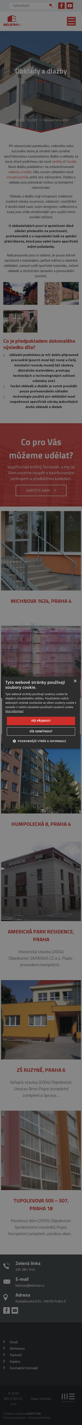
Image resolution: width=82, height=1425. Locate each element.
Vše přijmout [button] (41, 721)
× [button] (75, 681)
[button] (41, 741)
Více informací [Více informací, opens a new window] (14, 711)
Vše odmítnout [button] (40, 731)
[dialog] (41, 712)
